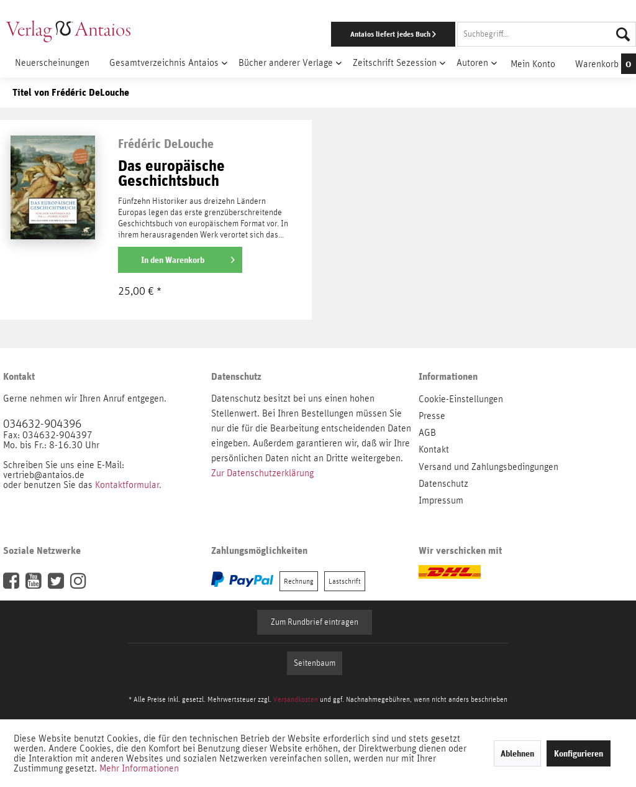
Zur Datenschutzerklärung (262, 473)
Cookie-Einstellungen (461, 399)
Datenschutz (443, 484)
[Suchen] (623, 34)
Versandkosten (295, 699)
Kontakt (434, 449)
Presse (432, 416)
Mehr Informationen (139, 768)
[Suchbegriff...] (546, 34)
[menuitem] (413, 34)
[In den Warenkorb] (180, 260)
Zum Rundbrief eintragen (314, 622)
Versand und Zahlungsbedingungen (488, 467)
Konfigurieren (578, 753)
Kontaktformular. (128, 485)
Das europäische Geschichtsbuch (171, 174)
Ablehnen (517, 753)
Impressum (441, 500)
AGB (427, 433)
